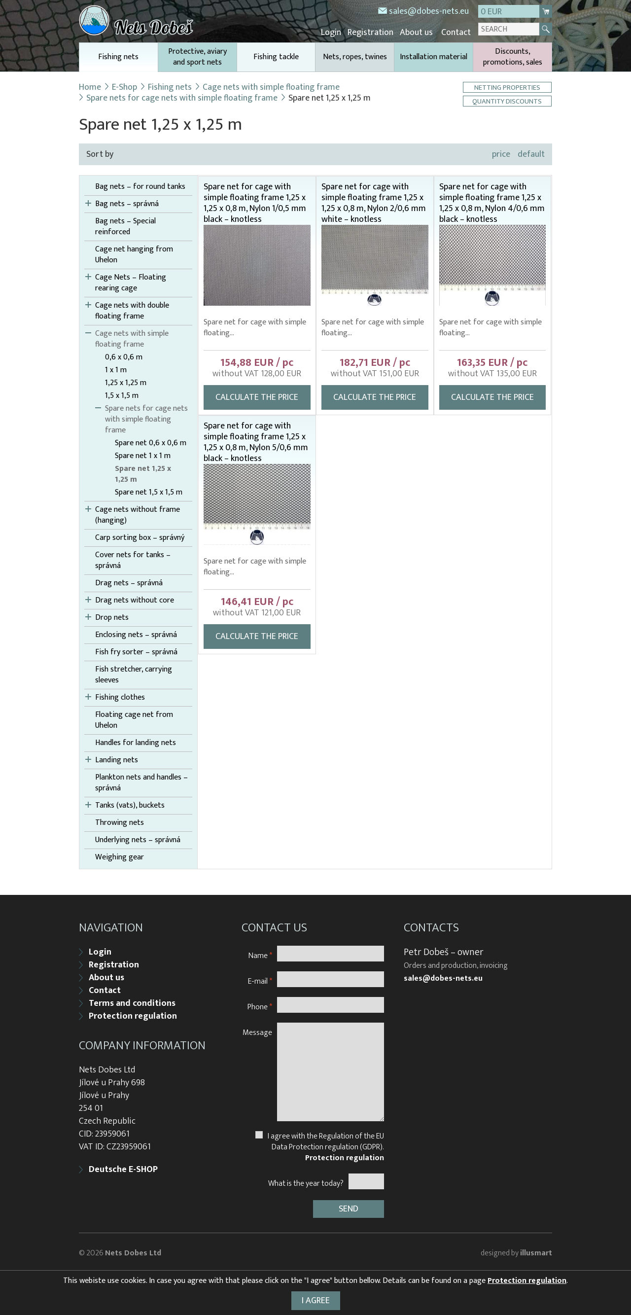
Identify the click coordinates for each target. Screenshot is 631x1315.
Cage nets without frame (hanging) (137, 514)
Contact (456, 32)
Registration (374, 32)
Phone (259, 1004)
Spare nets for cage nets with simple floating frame (182, 97)
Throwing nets (119, 822)
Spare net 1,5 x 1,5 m (148, 491)
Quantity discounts (508, 100)
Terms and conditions (132, 1001)
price (501, 153)
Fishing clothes (120, 696)
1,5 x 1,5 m (122, 395)
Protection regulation (133, 1014)
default (531, 153)
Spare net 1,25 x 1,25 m (143, 473)
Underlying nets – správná (137, 839)
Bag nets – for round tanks (140, 185)
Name (260, 953)
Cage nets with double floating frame (132, 310)
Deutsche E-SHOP (123, 1167)
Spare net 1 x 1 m (143, 455)
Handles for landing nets (135, 742)
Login (336, 32)
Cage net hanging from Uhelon (134, 254)
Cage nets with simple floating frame (272, 86)
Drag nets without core (134, 599)
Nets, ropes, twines (355, 56)
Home (90, 86)
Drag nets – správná (129, 582)
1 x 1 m (116, 369)
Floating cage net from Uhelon (134, 719)
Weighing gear (119, 856)
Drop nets (112, 616)
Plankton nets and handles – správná (141, 782)
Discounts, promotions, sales (512, 56)
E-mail (260, 979)
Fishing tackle (276, 56)
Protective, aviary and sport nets (197, 56)
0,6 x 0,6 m (123, 356)
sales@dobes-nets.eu (429, 11)
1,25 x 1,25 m (125, 382)
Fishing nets (118, 60)
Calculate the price (256, 396)
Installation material (433, 56)
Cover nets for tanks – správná (133, 559)
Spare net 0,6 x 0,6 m (150, 442)
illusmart (536, 1250)
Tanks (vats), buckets (130, 804)
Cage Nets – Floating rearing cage (130, 282)
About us (418, 32)
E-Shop (125, 86)
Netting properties (508, 86)
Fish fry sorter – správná (136, 651)
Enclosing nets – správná (136, 634)
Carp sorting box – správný (139, 537)
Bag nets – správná (127, 203)
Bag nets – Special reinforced (125, 226)
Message (257, 1030)
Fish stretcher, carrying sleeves (133, 674)
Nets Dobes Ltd (133, 1250)
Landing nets (116, 759)
